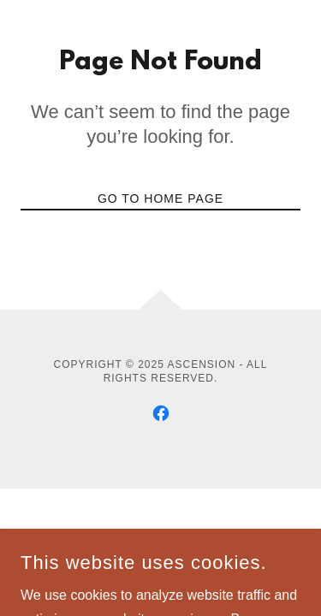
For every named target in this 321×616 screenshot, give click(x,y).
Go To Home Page (160, 198)
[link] (161, 413)
